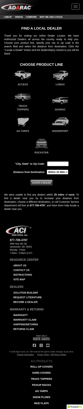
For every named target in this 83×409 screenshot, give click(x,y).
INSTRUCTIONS (22, 274)
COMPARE (31, 17)
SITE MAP (19, 279)
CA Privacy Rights (58, 354)
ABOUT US (19, 265)
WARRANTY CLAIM (24, 319)
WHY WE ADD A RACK (51, 17)
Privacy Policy (43, 354)
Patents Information (25, 354)
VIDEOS (19, 17)
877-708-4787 (19, 240)
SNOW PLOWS (41, 397)
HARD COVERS (41, 372)
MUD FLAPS (41, 403)
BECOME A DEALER (25, 302)
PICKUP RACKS (41, 385)
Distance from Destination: (29, 172)
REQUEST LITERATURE (27, 297)
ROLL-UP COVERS (41, 366)
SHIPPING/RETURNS (25, 324)
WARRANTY (20, 315)
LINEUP (8, 17)
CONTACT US (21, 270)
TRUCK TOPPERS (41, 378)
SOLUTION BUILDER (25, 292)
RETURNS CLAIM (23, 329)
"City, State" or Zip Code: (30, 163)
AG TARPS (41, 391)
